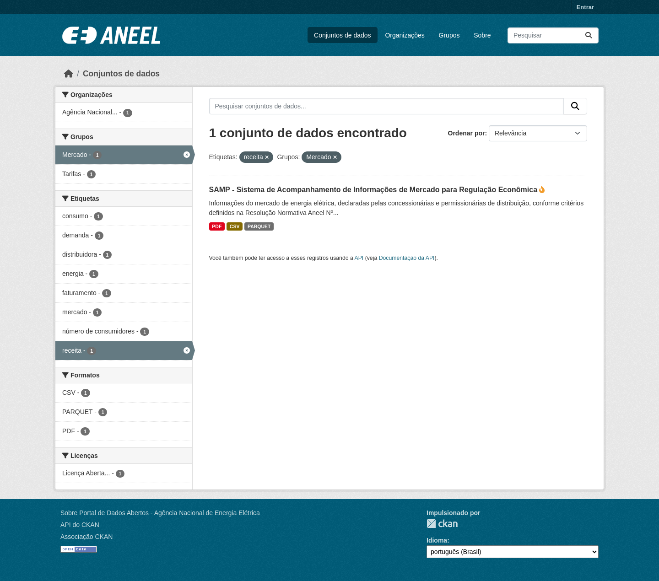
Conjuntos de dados (342, 35)
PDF (216, 226)
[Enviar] (588, 35)
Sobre (482, 35)
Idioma (437, 540)
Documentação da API (407, 258)
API (359, 258)
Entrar (585, 7)
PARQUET (259, 226)
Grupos (449, 35)
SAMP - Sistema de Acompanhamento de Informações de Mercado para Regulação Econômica (374, 190)
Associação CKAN (86, 536)
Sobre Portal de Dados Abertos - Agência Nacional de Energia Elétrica (160, 512)
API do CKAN (79, 524)
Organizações (404, 35)
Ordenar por (466, 133)
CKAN (442, 523)
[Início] (68, 73)
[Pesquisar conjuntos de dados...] (553, 35)
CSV (235, 226)
